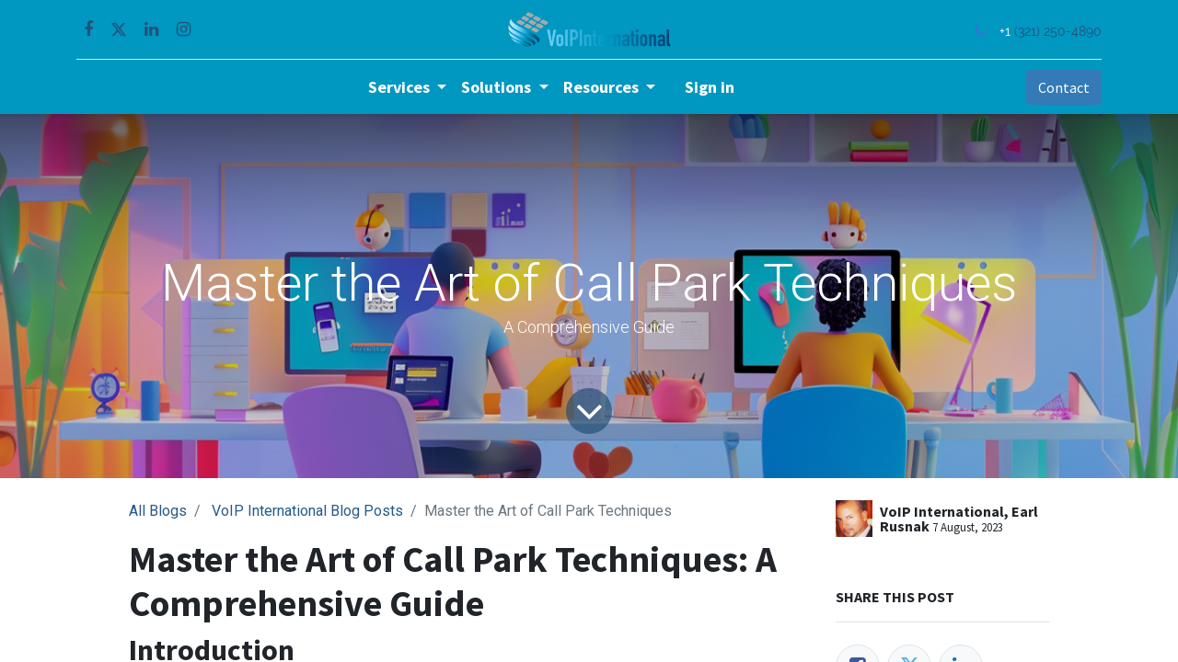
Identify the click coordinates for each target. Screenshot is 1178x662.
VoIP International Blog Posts (307, 510)
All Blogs (158, 510)
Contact (1062, 87)
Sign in (709, 86)
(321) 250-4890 (1056, 31)
